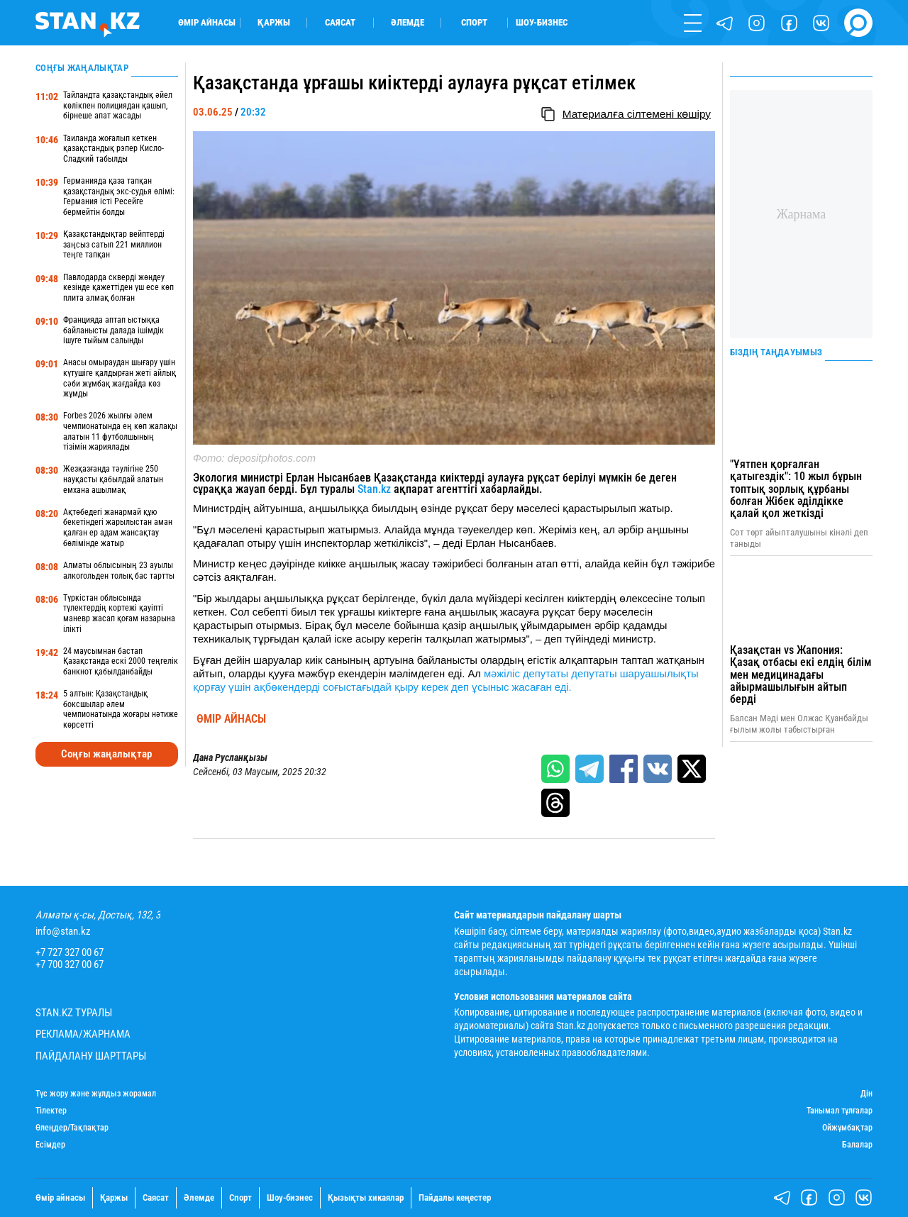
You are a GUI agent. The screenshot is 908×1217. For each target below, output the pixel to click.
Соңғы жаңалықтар (106, 754)
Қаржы (274, 22)
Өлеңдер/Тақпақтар (72, 1128)
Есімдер (50, 1145)
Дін (866, 1094)
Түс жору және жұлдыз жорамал (95, 1094)
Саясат (340, 22)
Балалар (857, 1145)
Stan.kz (374, 489)
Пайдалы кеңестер (455, 1197)
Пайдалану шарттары (90, 1056)
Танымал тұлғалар (840, 1111)
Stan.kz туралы (73, 1013)
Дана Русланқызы (230, 757)
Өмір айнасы (207, 22)
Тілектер (51, 1111)
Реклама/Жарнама (83, 1034)
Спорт (474, 22)
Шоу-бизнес (542, 22)
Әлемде (407, 22)
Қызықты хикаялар (366, 1197)
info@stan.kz (63, 932)
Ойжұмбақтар (847, 1128)
